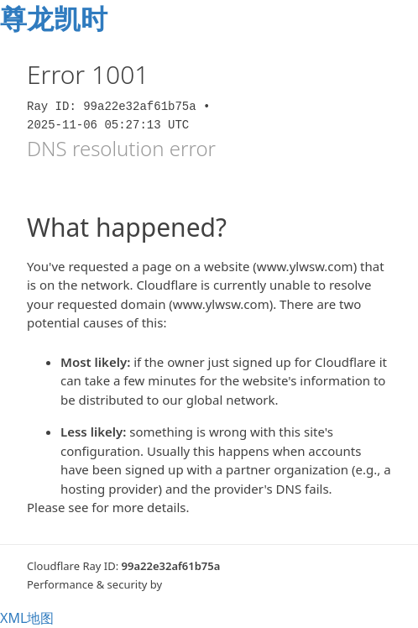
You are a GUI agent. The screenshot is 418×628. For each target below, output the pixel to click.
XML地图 (27, 618)
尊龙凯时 (53, 18)
